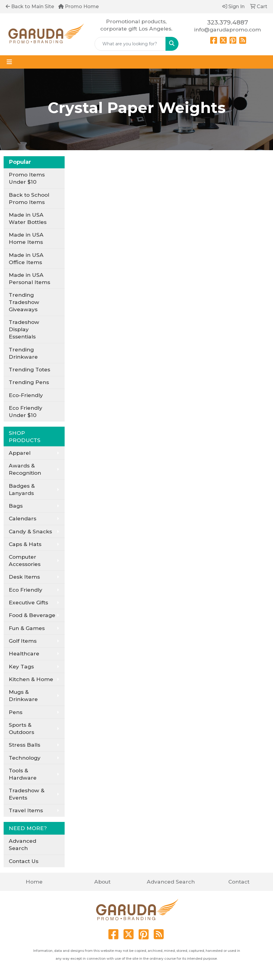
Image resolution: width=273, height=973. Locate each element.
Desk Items (24, 577)
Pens (15, 712)
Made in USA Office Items (26, 258)
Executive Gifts (28, 602)
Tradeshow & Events (26, 794)
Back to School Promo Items (29, 198)
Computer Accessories (24, 560)
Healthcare (24, 653)
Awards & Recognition (25, 469)
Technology (24, 758)
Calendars (22, 518)
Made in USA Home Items (26, 238)
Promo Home (78, 6)
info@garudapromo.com (227, 29)
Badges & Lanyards (22, 489)
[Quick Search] (130, 44)
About (102, 881)
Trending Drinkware (23, 353)
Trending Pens (29, 382)
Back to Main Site (30, 6)
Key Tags (21, 666)
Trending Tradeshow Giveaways (24, 302)
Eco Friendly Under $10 (25, 411)
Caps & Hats (25, 544)
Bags (16, 506)
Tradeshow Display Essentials (24, 329)
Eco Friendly (25, 590)
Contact (238, 881)
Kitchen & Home (31, 679)
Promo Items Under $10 (27, 178)
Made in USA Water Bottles (28, 218)
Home (34, 881)
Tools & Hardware (23, 774)
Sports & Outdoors (21, 728)
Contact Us (23, 861)
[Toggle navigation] (9, 62)
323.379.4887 (227, 22)
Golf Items (23, 641)
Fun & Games (27, 628)
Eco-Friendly (26, 395)
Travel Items (26, 810)
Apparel (20, 453)
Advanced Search (22, 844)
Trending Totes (29, 369)
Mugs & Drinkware (23, 695)
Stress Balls (24, 745)
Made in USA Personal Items (29, 278)
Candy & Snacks (30, 531)
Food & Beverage (32, 615)
